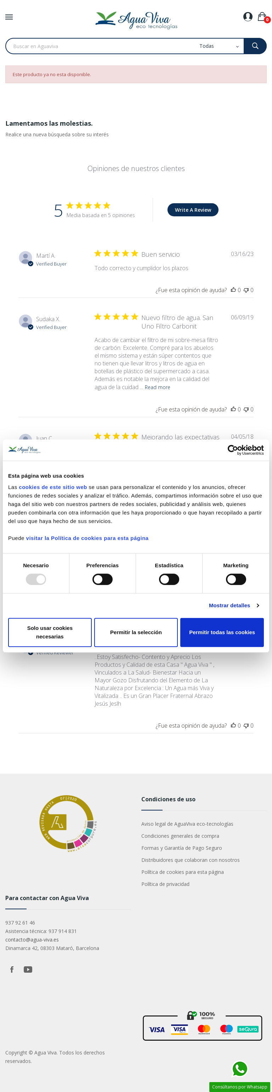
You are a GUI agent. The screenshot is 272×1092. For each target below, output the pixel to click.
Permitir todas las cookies (222, 632)
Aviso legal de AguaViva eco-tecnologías (187, 823)
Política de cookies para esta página (182, 872)
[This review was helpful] (233, 290)
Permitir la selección (136, 632)
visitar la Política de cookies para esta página (87, 538)
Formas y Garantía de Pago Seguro (181, 847)
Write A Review (193, 209)
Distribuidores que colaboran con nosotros (190, 860)
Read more (157, 387)
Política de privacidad (165, 884)
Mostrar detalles (229, 605)
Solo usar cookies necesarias (50, 632)
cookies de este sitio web (53, 487)
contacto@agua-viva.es (32, 939)
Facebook (11, 969)
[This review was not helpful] (246, 290)
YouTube (28, 969)
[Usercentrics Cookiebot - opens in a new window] (233, 450)
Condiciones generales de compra (180, 835)
